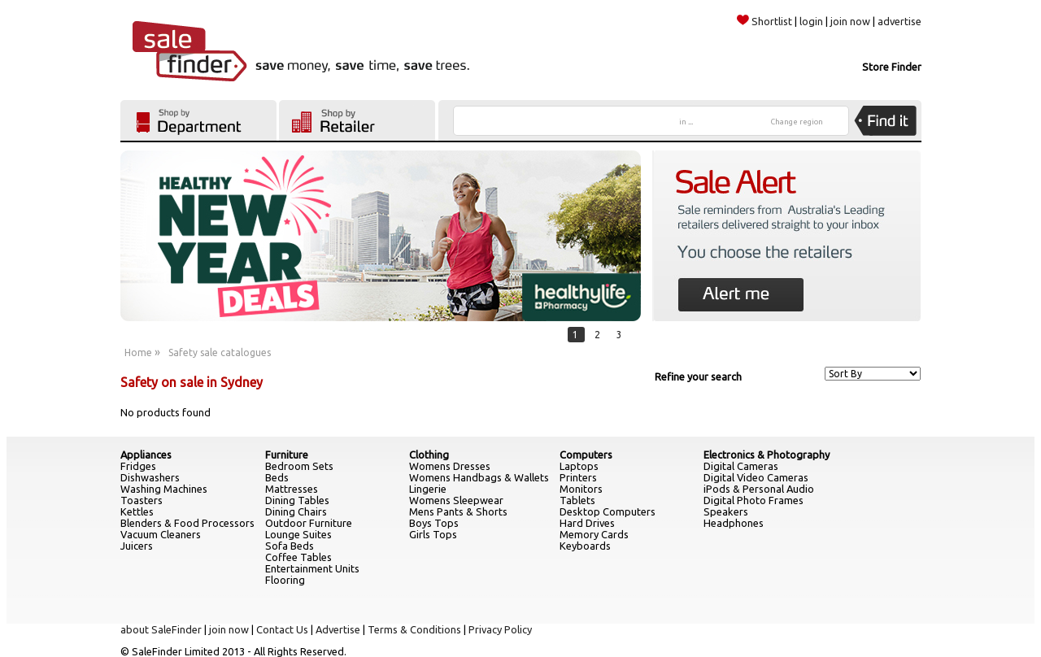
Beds (277, 477)
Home (138, 352)
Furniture (286, 454)
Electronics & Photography (766, 454)
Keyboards (585, 545)
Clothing (429, 454)
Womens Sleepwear (456, 500)
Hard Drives (587, 523)
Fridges (138, 466)
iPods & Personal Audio (758, 488)
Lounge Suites (298, 534)
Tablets (577, 500)
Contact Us (282, 629)
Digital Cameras (740, 466)
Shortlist (764, 21)
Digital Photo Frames (753, 500)
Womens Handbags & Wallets (479, 477)
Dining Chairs (296, 511)
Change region (797, 122)
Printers (578, 477)
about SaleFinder (161, 629)
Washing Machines (163, 488)
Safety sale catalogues (219, 352)
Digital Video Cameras (755, 477)
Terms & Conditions (414, 629)
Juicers (136, 545)
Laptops (579, 466)
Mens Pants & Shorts (458, 511)
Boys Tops (434, 523)
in (686, 122)
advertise (899, 21)
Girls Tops (433, 534)
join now (850, 21)
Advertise (338, 629)
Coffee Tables (298, 557)
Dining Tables (297, 500)
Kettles (137, 511)
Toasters (141, 500)
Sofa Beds (289, 545)
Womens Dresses (449, 466)
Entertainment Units (312, 568)
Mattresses (291, 488)
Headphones (733, 523)
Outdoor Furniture (308, 523)
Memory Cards (594, 534)
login (811, 21)
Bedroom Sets (299, 466)
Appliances (146, 454)
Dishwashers (150, 477)
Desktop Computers (608, 511)
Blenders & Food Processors (187, 523)
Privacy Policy (500, 629)
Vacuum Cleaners (160, 534)
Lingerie (427, 488)
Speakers (725, 511)
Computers (586, 454)
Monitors (581, 488)
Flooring (285, 579)
